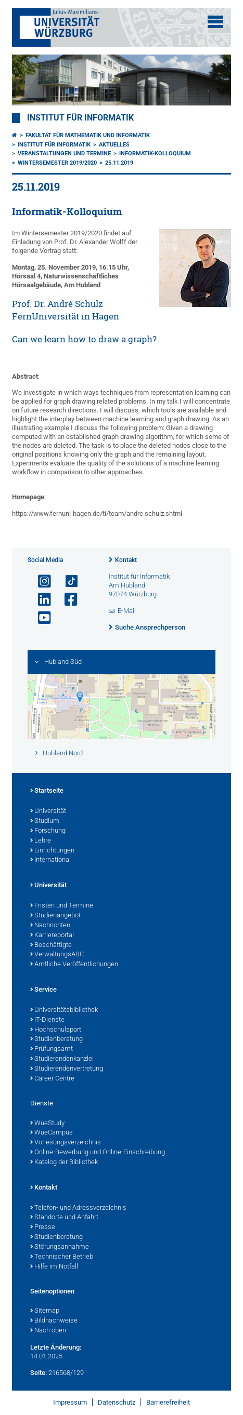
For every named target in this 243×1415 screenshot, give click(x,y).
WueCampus (51, 1133)
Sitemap (44, 1311)
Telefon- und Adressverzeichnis (78, 1208)
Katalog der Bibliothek (64, 1162)
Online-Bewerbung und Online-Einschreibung (97, 1152)
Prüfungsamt (51, 1049)
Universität (48, 811)
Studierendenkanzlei (62, 1059)
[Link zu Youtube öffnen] (40, 618)
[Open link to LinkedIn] (40, 600)
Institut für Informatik (80, 118)
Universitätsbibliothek (64, 1010)
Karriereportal (52, 935)
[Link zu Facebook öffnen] (66, 600)
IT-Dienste (47, 1020)
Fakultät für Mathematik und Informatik (87, 135)
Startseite (46, 791)
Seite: (38, 1373)
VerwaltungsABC (57, 954)
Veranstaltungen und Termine (64, 153)
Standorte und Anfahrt (64, 1217)
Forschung (48, 831)
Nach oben (48, 1331)
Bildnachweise (54, 1321)
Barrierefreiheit (168, 1402)
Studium (44, 821)
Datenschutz (116, 1402)
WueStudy (47, 1123)
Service (43, 990)
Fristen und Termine (61, 906)
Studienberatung (56, 1039)
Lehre (40, 841)
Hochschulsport (55, 1030)
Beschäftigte (51, 945)
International (50, 860)
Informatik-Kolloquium (155, 153)
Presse (42, 1227)
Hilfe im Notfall (54, 1267)
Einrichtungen (52, 851)
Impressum (70, 1402)
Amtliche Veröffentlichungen (74, 964)
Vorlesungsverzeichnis (65, 1142)
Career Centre (52, 1079)
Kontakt (126, 560)
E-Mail (127, 611)
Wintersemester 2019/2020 (57, 162)
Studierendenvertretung (66, 1069)
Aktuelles (114, 144)
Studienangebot (55, 915)
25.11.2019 (119, 162)
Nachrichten (50, 925)
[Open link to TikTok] (66, 581)
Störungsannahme (59, 1247)
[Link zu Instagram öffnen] (40, 581)
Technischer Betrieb (61, 1257)
